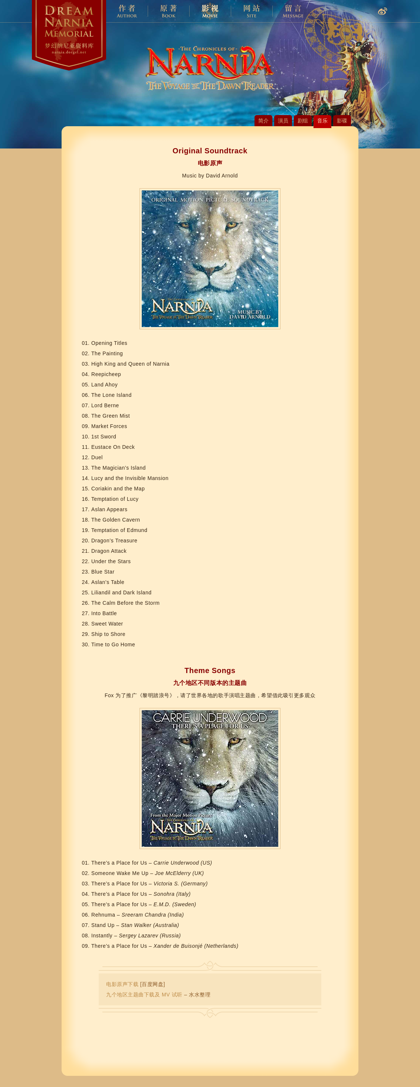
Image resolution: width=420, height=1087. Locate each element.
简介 (263, 121)
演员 (283, 121)
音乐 (322, 121)
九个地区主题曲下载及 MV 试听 (144, 995)
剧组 (303, 121)
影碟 (342, 121)
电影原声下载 (122, 984)
